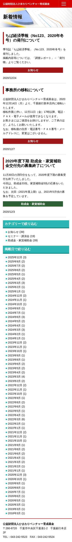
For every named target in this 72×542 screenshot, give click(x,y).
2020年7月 (14, 491)
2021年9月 (14, 445)
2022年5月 (14, 410)
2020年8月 (14, 487)
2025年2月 (14, 287)
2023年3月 (14, 376)
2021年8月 (14, 449)
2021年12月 (15, 432)
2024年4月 (14, 325)
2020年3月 (14, 504)
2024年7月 (14, 312)
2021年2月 (14, 466)
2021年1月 (14, 470)
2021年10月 (15, 440)
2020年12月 (15, 474)
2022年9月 (14, 397)
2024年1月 (14, 338)
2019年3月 (14, 509)
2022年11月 (15, 389)
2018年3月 (14, 513)
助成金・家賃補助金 (20, 240)
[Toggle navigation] (63, 4)
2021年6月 (14, 453)
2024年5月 (14, 321)
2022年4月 (14, 415)
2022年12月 (15, 385)
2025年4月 (14, 278)
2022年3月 (14, 419)
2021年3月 (14, 461)
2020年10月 (15, 479)
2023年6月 (14, 363)
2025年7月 (14, 265)
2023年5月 (14, 368)
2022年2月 (14, 423)
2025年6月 (14, 270)
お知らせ (13, 231)
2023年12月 (15, 342)
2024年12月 (15, 295)
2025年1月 (14, 291)
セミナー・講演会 (18, 236)
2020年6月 (14, 496)
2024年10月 (15, 304)
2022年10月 (15, 393)
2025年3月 (14, 282)
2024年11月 (15, 299)
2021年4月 (14, 457)
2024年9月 (14, 308)
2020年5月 (14, 500)
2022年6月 (14, 406)
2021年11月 (15, 436)
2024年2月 (14, 334)
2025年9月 (14, 261)
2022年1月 (14, 427)
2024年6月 (14, 316)
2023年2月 (14, 380)
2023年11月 (15, 346)
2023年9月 (14, 355)
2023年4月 (14, 372)
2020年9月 (14, 483)
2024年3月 (14, 329)
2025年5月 (14, 274)
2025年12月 (15, 257)
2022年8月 (14, 402)
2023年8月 (14, 359)
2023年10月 (15, 351)
